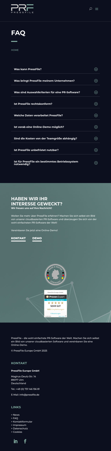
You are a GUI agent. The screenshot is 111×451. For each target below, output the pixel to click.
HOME (15, 50)
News (16, 415)
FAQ (15, 418)
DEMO (37, 238)
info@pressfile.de (29, 394)
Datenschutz (20, 428)
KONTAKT (18, 238)
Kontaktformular (22, 421)
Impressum (19, 425)
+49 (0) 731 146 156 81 (28, 389)
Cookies (17, 432)
